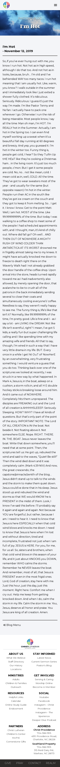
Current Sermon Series (44, 661)
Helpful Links (16, 697)
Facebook (44, 701)
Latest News (44, 657)
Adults (15, 679)
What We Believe (15, 657)
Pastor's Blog (44, 665)
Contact (34, 763)
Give (8, 763)
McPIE (16, 737)
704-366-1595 (44, 733)
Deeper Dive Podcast (44, 720)
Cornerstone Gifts (16, 741)
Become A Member (44, 687)
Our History (16, 665)
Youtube (44, 697)
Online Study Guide (16, 704)
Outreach (16, 687)
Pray (19, 763)
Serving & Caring (44, 679)
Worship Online (44, 683)
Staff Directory (16, 661)
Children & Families (16, 683)
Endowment (16, 708)
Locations (15, 669)
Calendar (16, 701)
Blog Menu (12, 625)
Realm (51, 763)
